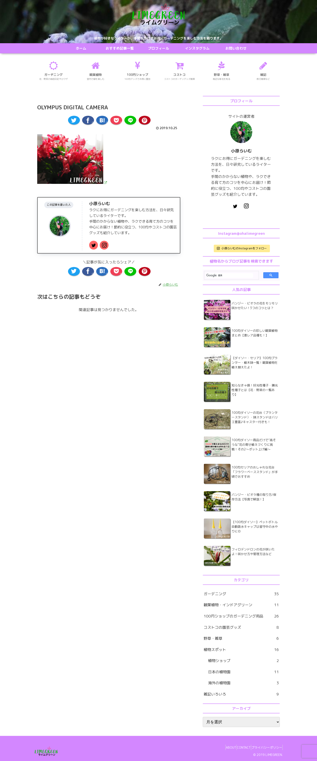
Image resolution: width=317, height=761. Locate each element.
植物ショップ (243, 660)
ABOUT (221, 747)
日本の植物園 (243, 672)
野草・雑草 (241, 638)
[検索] (229, 275)
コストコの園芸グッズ (241, 627)
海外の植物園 (243, 683)
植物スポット (241, 649)
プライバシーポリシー (264, 747)
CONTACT (238, 747)
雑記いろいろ (241, 694)
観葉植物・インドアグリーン (241, 605)
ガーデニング (241, 594)
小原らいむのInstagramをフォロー (242, 248)
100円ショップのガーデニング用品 (241, 616)
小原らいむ (99, 203)
